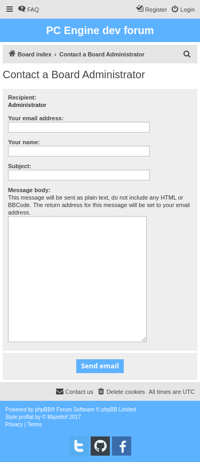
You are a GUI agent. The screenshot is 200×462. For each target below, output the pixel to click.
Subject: (19, 166)
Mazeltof (57, 417)
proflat (26, 417)
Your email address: (35, 118)
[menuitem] (28, 9)
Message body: (29, 190)
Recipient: (22, 97)
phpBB (43, 409)
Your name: (24, 142)
